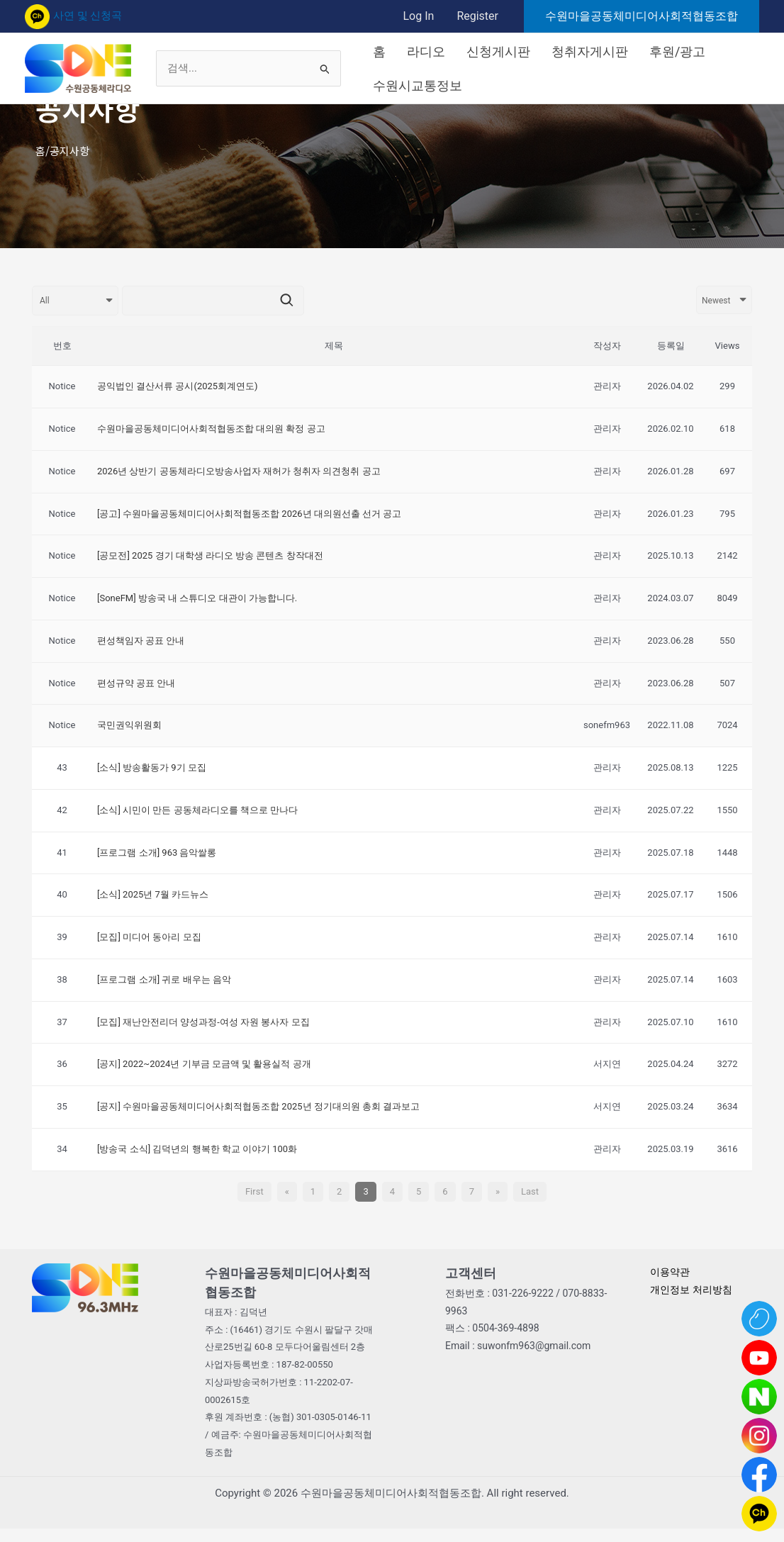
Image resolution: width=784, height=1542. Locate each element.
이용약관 (671, 1272)
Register (477, 16)
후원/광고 (677, 51)
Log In (418, 16)
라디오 (426, 51)
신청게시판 (498, 51)
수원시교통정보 (417, 85)
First (254, 1191)
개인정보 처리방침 (694, 1289)
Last (530, 1191)
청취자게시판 (589, 51)
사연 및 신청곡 (73, 15)
